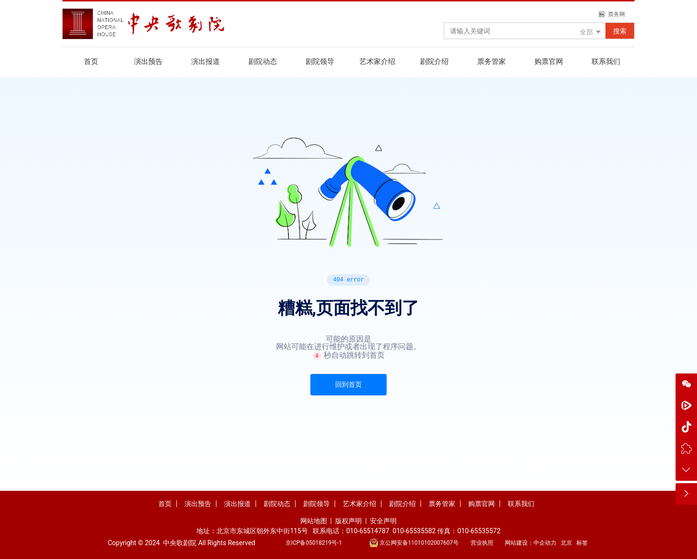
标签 (582, 542)
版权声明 (349, 521)
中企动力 (544, 542)
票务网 (616, 14)
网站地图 (313, 521)
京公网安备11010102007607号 (419, 542)
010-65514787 (367, 531)
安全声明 (383, 521)
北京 (566, 542)
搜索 (619, 31)
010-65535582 (414, 531)
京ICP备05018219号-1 (314, 542)
